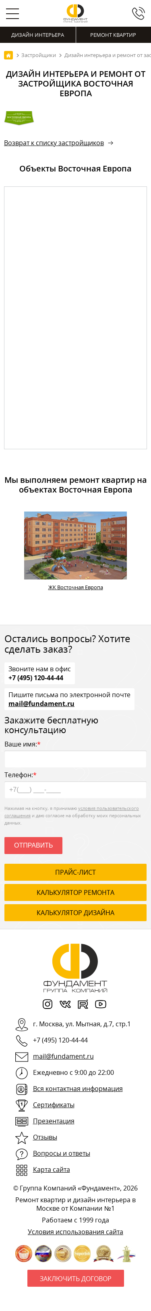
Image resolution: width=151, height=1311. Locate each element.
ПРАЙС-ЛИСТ (75, 872)
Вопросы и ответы (61, 1153)
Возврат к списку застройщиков (54, 142)
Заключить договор (76, 1278)
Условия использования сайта (75, 1231)
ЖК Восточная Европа (75, 587)
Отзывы (45, 1137)
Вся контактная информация (78, 1088)
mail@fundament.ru (41, 703)
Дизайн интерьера (37, 34)
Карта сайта (51, 1169)
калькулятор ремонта (75, 892)
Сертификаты (53, 1104)
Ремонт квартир (113, 34)
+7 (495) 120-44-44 (35, 677)
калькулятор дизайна (75, 912)
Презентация (53, 1120)
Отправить (33, 845)
